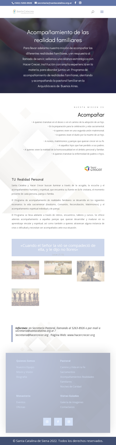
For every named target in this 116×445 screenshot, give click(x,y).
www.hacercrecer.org (81, 335)
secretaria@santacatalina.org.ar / (35, 331)
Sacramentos (67, 373)
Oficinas (20, 408)
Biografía (21, 378)
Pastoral (65, 362)
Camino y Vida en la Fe (72, 368)
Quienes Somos (25, 362)
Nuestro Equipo (25, 368)
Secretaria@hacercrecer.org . (33, 335)
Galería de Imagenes (71, 403)
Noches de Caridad (70, 387)
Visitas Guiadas (69, 397)
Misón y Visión (24, 373)
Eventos (20, 403)
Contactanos (67, 408)
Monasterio (23, 397)
